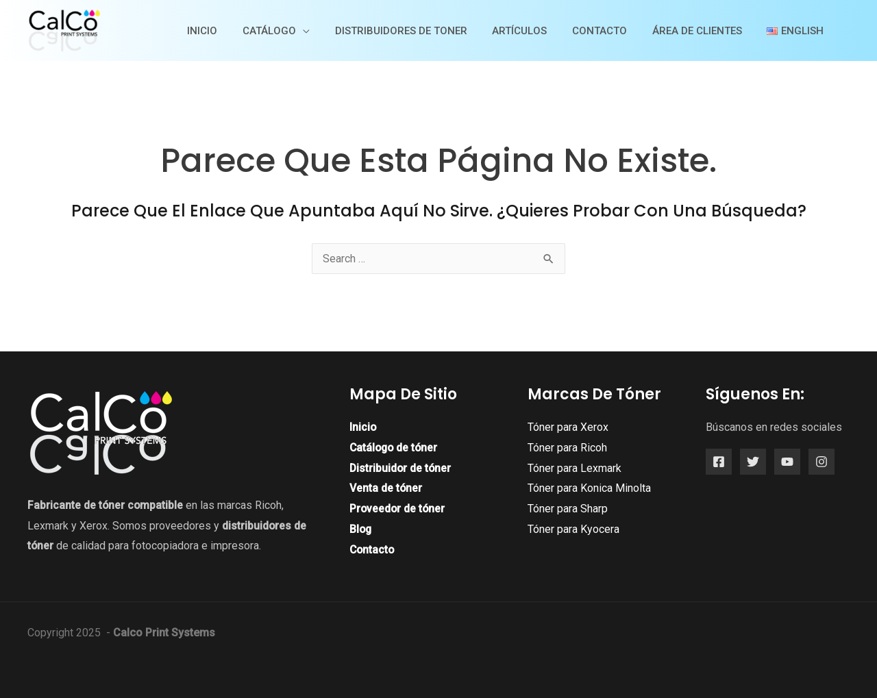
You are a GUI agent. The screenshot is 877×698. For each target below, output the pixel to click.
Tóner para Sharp (568, 508)
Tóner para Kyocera (573, 529)
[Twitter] (753, 462)
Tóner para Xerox (568, 427)
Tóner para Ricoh (567, 447)
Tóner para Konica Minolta (589, 488)
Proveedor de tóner (398, 508)
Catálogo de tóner (395, 447)
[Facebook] (719, 462)
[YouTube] (787, 462)
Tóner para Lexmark (574, 468)
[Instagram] (821, 462)
